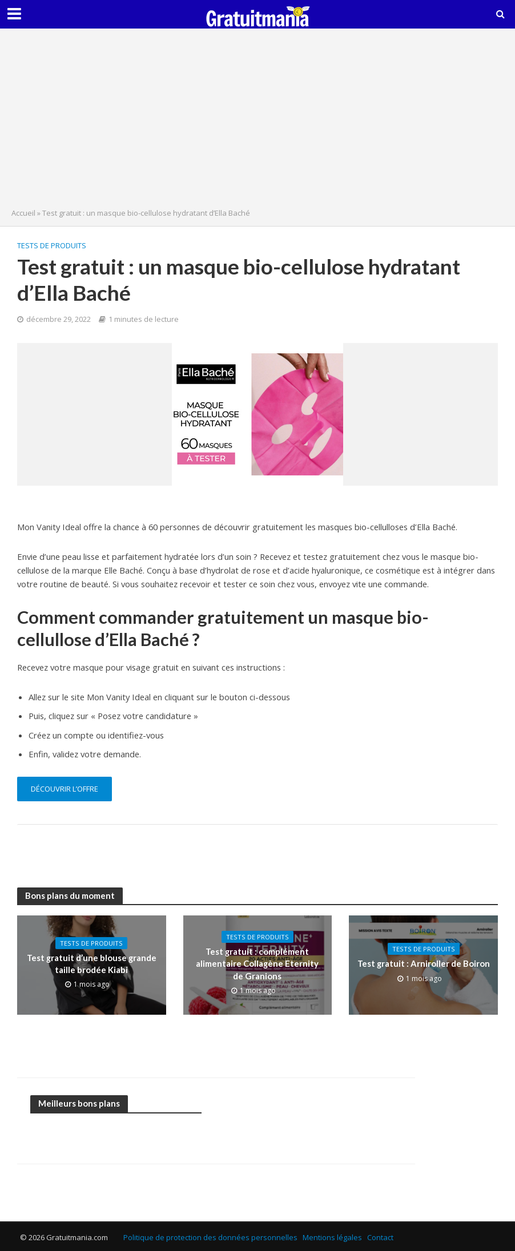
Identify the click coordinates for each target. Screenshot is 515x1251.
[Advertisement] (257, 121)
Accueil (23, 213)
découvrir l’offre (64, 789)
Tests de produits (51, 245)
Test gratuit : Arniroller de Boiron (423, 963)
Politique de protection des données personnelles (210, 1237)
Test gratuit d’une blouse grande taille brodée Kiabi (91, 964)
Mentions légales (332, 1237)
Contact (380, 1237)
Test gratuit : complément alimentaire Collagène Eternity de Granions (257, 963)
